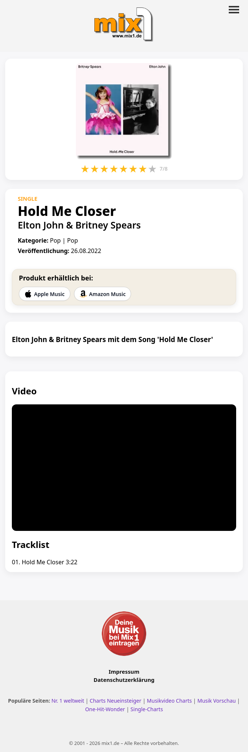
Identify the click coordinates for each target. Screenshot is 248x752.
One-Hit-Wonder (105, 709)
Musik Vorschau (216, 700)
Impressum (124, 671)
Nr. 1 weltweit (67, 700)
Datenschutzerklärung (124, 679)
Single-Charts (147, 709)
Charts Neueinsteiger (115, 700)
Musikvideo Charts (169, 700)
